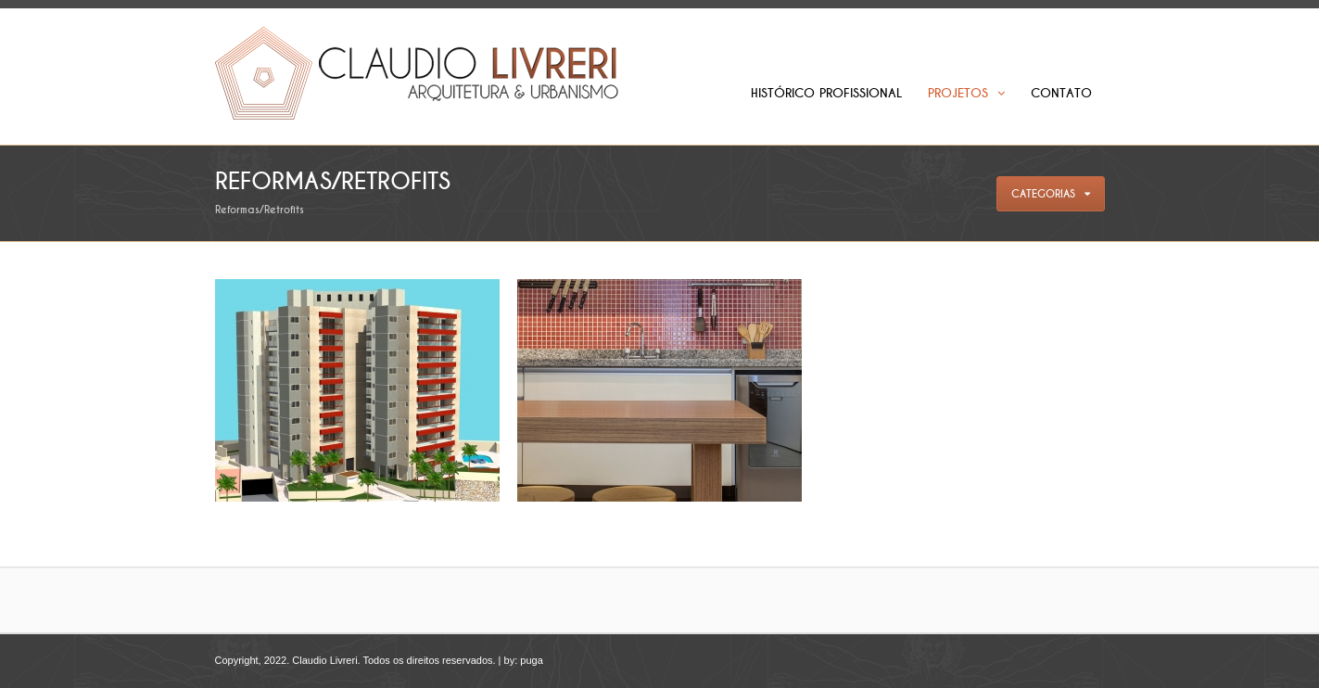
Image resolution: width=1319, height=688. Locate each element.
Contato (1061, 93)
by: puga (523, 660)
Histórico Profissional (826, 93)
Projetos (966, 93)
